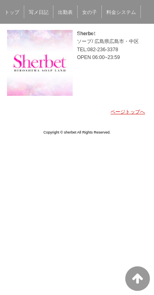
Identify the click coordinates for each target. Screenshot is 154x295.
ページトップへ (127, 112)
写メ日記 (38, 12)
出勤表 (65, 12)
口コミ (41, 34)
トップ (12, 12)
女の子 (89, 12)
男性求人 (102, 34)
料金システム (121, 12)
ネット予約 (70, 34)
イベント (14, 34)
